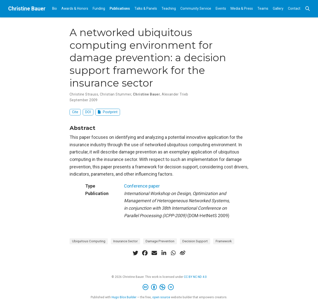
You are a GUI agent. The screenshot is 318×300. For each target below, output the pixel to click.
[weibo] (182, 253)
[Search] (307, 9)
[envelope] (154, 253)
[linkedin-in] (163, 253)
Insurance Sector (125, 241)
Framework (224, 241)
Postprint (108, 112)
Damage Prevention (160, 241)
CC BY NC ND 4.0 (195, 277)
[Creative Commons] (159, 287)
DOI (88, 112)
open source (161, 297)
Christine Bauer (26, 8)
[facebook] (145, 253)
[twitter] (135, 253)
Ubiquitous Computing (88, 241)
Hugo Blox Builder (124, 297)
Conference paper (142, 186)
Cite (75, 112)
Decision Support (195, 241)
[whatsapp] (173, 253)
